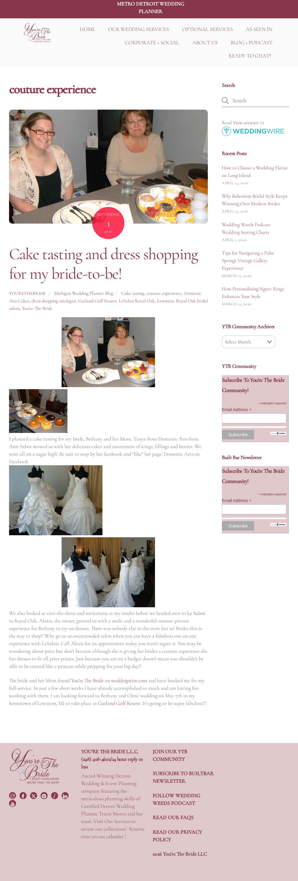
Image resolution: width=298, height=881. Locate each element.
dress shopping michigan (54, 301)
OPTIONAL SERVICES (207, 29)
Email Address (237, 410)
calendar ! (116, 836)
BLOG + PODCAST (251, 42)
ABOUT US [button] (205, 42)
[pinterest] (45, 795)
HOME (87, 29)
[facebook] (24, 795)
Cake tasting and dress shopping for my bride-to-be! (103, 263)
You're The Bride (37, 308)
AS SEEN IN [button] (259, 29)
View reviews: (246, 123)
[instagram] (13, 795)
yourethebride (27, 293)
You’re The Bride (87, 680)
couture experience (164, 293)
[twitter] (34, 795)
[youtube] (13, 803)
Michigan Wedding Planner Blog (83, 293)
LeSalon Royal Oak (137, 301)
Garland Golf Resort (97, 301)
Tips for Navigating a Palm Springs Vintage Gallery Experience (248, 260)
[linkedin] (66, 795)
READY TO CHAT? (250, 55)
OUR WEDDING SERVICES (138, 29)
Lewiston (165, 301)
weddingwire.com (129, 680)
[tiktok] (55, 795)
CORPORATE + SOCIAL (152, 42)
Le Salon (196, 613)
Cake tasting (132, 293)
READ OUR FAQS (173, 817)
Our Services (117, 821)
